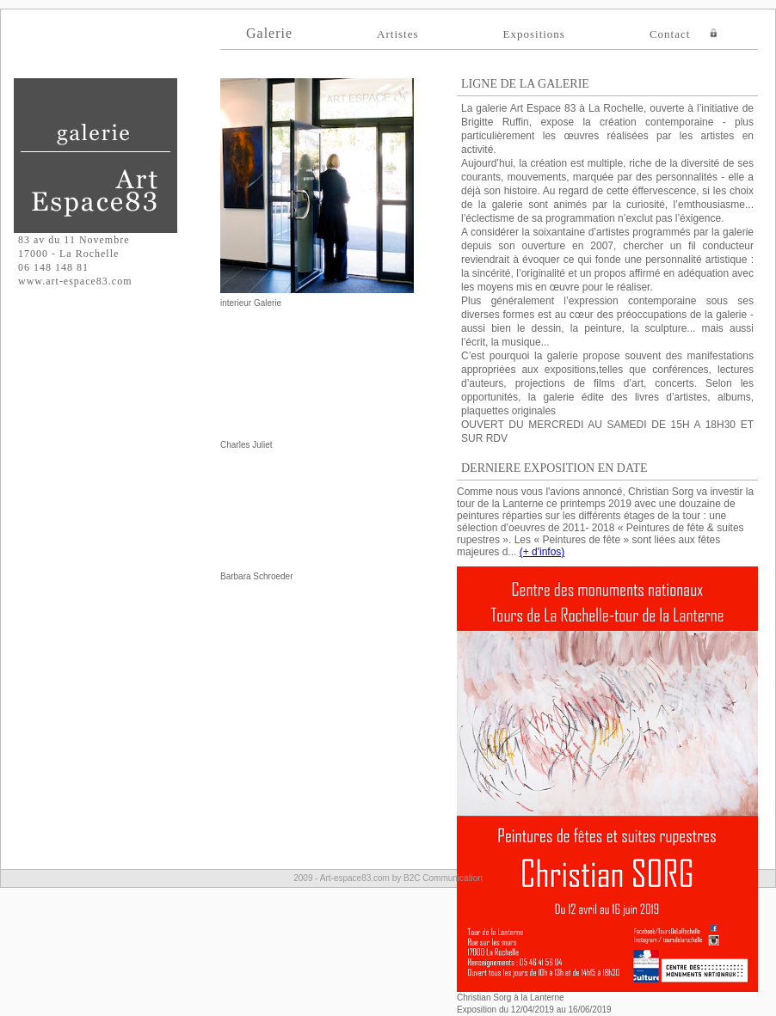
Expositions (534, 34)
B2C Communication (443, 878)
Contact (670, 34)
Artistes (397, 34)
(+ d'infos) (542, 552)
